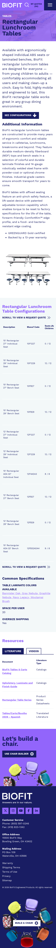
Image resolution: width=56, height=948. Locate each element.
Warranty (7, 863)
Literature (13, 651)
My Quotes (36, 5)
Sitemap (7, 880)
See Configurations (20, 115)
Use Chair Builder (19, 754)
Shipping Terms (11, 867)
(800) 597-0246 (20, 823)
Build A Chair (26, 923)
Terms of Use (9, 871)
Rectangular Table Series (17, 700)
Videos (34, 651)
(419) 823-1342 (16, 827)
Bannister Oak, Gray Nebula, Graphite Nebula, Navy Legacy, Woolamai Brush (26, 597)
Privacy (6, 876)
